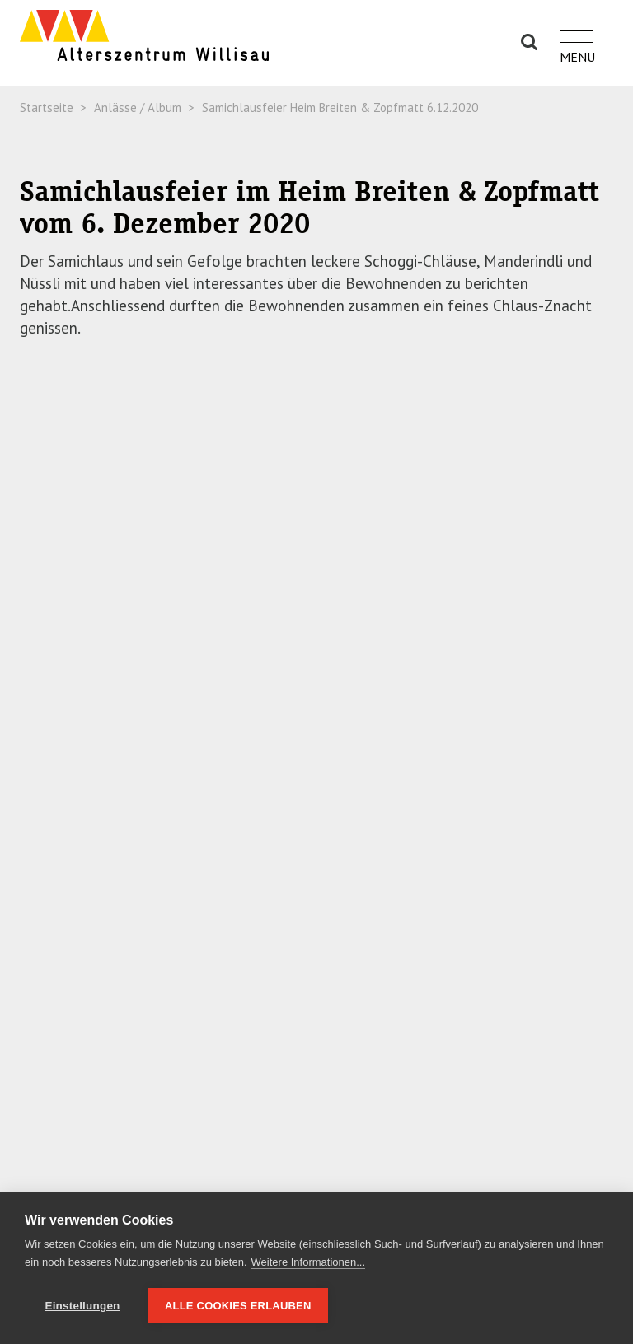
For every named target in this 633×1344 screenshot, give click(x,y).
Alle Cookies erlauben (238, 1306)
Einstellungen (82, 1306)
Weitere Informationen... (308, 1262)
